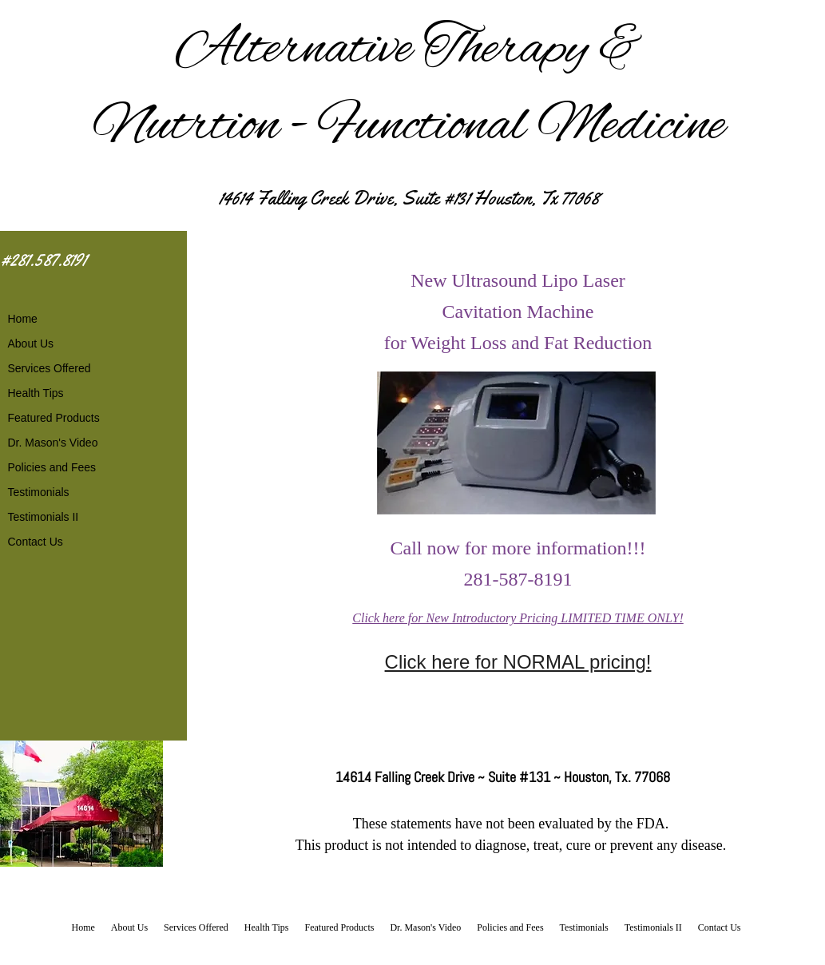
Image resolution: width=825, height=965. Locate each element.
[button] (516, 442)
